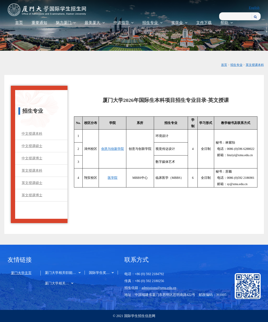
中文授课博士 (32, 158)
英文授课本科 (255, 65)
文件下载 (204, 23)
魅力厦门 (66, 23)
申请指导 (124, 23)
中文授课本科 (32, 133)
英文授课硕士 (32, 183)
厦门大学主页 (21, 273)
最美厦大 (95, 23)
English (254, 8)
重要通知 (39, 23)
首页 (19, 23)
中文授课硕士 (32, 146)
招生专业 (152, 23)
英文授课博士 (32, 195)
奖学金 (179, 23)
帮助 (226, 23)
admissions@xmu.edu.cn (159, 288)
